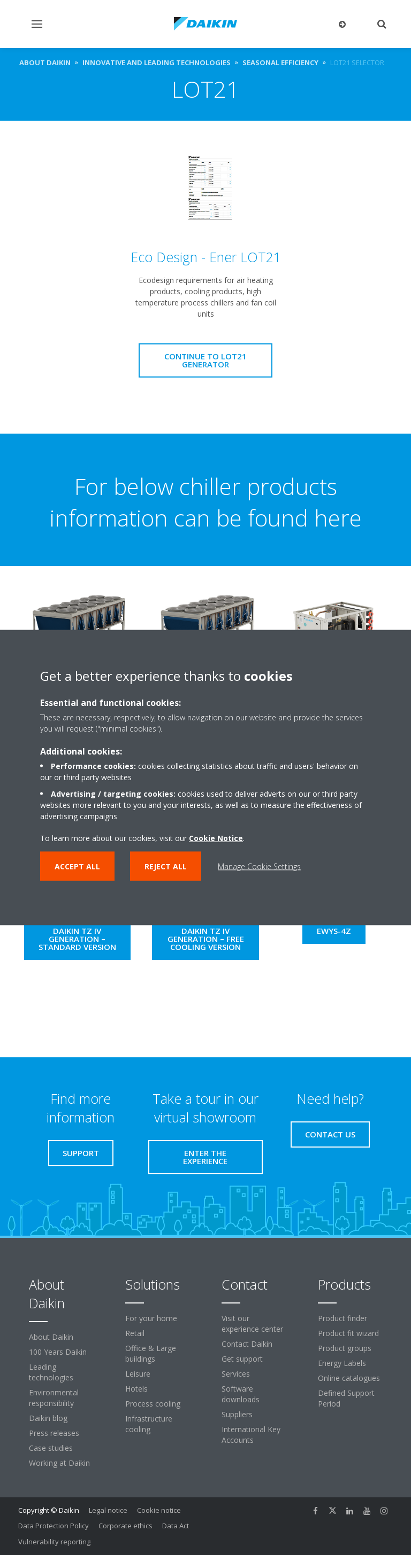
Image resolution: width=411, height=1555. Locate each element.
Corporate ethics (125, 1525)
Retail (134, 1333)
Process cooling (152, 1404)
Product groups (344, 1348)
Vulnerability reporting (54, 1541)
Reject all (165, 866)
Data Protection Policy (53, 1525)
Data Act (175, 1525)
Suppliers (237, 1414)
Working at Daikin (59, 1463)
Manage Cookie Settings (259, 866)
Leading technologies (51, 1372)
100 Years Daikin (58, 1352)
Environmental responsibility (54, 1397)
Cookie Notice (216, 838)
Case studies (51, 1448)
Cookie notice (159, 1510)
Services (236, 1374)
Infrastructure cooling (148, 1423)
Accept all (77, 866)
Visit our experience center (252, 1323)
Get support (242, 1359)
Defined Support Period (346, 1398)
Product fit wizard (348, 1333)
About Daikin (51, 1337)
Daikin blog (48, 1418)
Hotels (136, 1389)
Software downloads (241, 1394)
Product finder (342, 1318)
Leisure (137, 1374)
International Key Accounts (251, 1434)
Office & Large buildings (150, 1353)
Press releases (54, 1433)
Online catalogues (349, 1378)
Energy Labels (342, 1363)
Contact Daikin (247, 1344)
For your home (151, 1318)
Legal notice (108, 1510)
